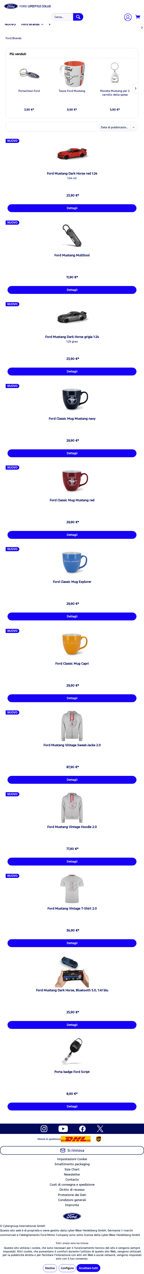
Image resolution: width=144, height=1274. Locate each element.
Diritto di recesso (72, 1190)
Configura (67, 1268)
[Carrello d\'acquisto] (138, 17)
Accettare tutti (88, 1268)
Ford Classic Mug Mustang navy (72, 418)
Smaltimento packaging (72, 1164)
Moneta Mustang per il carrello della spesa (115, 92)
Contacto (72, 1179)
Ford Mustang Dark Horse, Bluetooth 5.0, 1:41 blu (72, 990)
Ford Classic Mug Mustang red (72, 500)
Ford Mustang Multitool (72, 255)
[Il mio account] (126, 17)
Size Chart (72, 1169)
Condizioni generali (72, 1200)
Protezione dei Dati (72, 1195)
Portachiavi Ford (29, 91)
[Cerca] (78, 17)
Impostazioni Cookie (72, 1159)
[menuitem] (66, 17)
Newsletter (72, 1174)
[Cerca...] (67, 17)
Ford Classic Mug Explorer (72, 582)
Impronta (72, 1205)
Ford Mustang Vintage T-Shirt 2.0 (72, 908)
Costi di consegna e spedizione (72, 1184)
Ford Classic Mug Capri (72, 663)
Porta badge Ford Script (72, 1072)
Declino (50, 1268)
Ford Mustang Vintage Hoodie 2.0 (72, 827)
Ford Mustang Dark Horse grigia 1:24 (72, 337)
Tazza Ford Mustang (72, 91)
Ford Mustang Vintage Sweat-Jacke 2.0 (72, 745)
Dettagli (72, 208)
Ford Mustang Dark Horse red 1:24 (72, 173)
